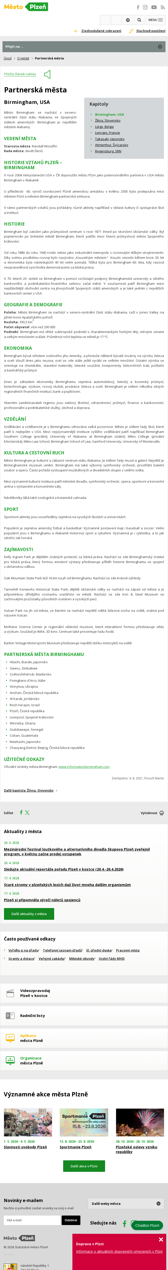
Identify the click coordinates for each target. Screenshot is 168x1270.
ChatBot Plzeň (147, 1225)
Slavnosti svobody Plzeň (25, 1147)
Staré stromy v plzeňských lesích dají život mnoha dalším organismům (67, 884)
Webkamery (105, 20)
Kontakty (116, 20)
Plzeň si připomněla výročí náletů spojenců (42, 900)
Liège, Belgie (104, 126)
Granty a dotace (21, 958)
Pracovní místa (128, 950)
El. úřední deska (99, 950)
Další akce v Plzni (84, 1166)
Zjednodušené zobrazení (101, 30)
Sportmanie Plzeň (75, 1147)
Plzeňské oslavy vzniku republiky (136, 1149)
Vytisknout (149, 813)
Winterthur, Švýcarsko (111, 145)
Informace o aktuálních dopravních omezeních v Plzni (119, 1251)
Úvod (7, 58)
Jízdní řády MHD (112, 958)
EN (128, 20)
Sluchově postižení (151, 30)
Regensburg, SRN (108, 151)
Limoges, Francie (107, 132)
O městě (23, 58)
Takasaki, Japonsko (110, 139)
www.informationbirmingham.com (84, 766)
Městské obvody (81, 958)
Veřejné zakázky (52, 958)
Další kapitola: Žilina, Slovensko (28, 790)
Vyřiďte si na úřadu (23, 950)
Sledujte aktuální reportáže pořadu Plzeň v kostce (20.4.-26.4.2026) (64, 869)
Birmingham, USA (109, 114)
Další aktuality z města (29, 914)
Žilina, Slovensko (108, 120)
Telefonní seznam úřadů (62, 950)
